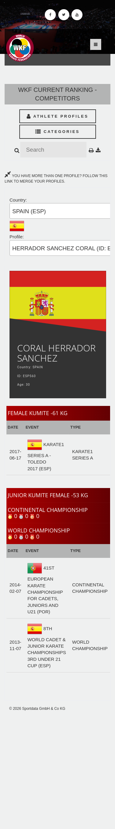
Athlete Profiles (57, 116)
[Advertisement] (57, 770)
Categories (57, 131)
